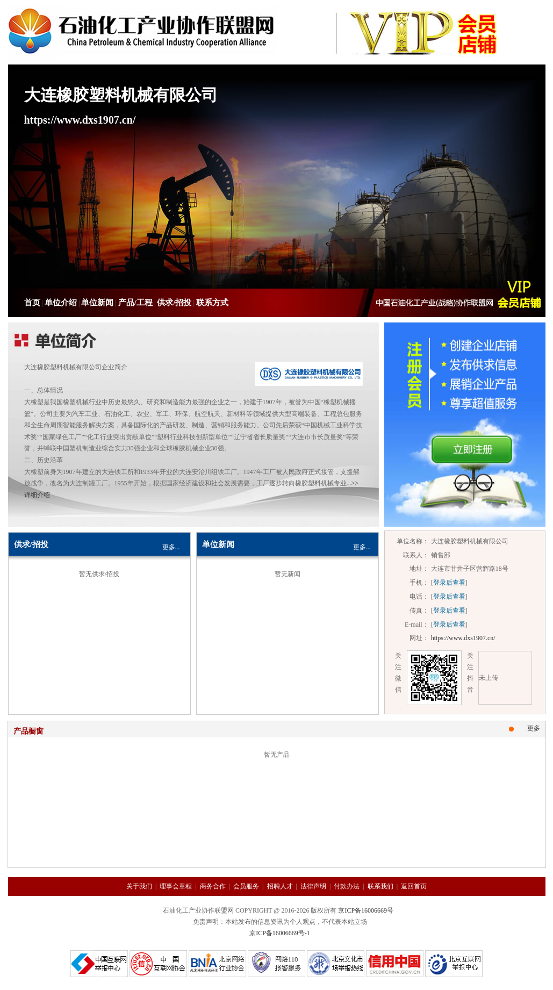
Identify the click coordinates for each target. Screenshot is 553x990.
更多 (533, 728)
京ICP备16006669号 (365, 910)
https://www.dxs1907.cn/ (463, 638)
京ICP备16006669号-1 (279, 933)
